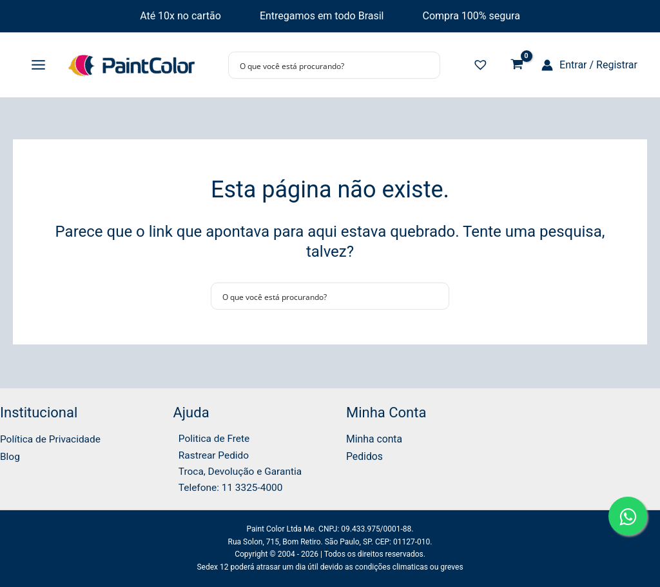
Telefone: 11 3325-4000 (227, 487)
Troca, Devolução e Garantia (237, 470)
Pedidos (364, 454)
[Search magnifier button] (427, 65)
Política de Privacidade (52, 436)
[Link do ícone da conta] (589, 65)
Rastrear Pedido (209, 454)
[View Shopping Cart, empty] (517, 65)
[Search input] (326, 65)
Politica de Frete (210, 436)
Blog (10, 454)
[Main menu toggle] (38, 65)
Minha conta (374, 436)
